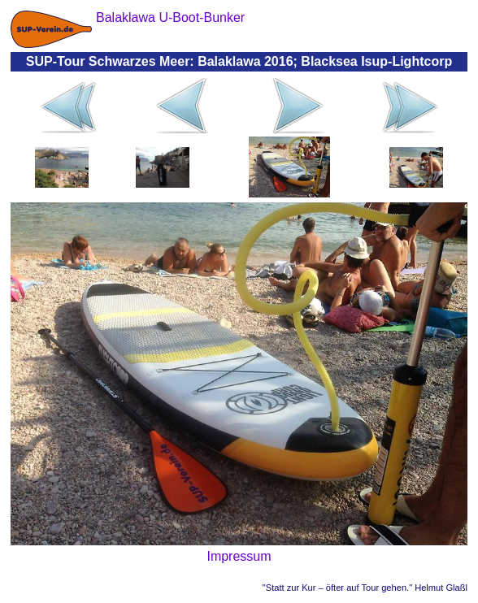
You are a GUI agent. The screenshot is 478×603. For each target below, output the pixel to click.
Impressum (238, 556)
